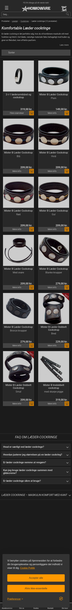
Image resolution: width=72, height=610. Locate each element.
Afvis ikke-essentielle (36, 588)
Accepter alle (36, 578)
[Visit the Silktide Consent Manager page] (61, 598)
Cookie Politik (27, 568)
